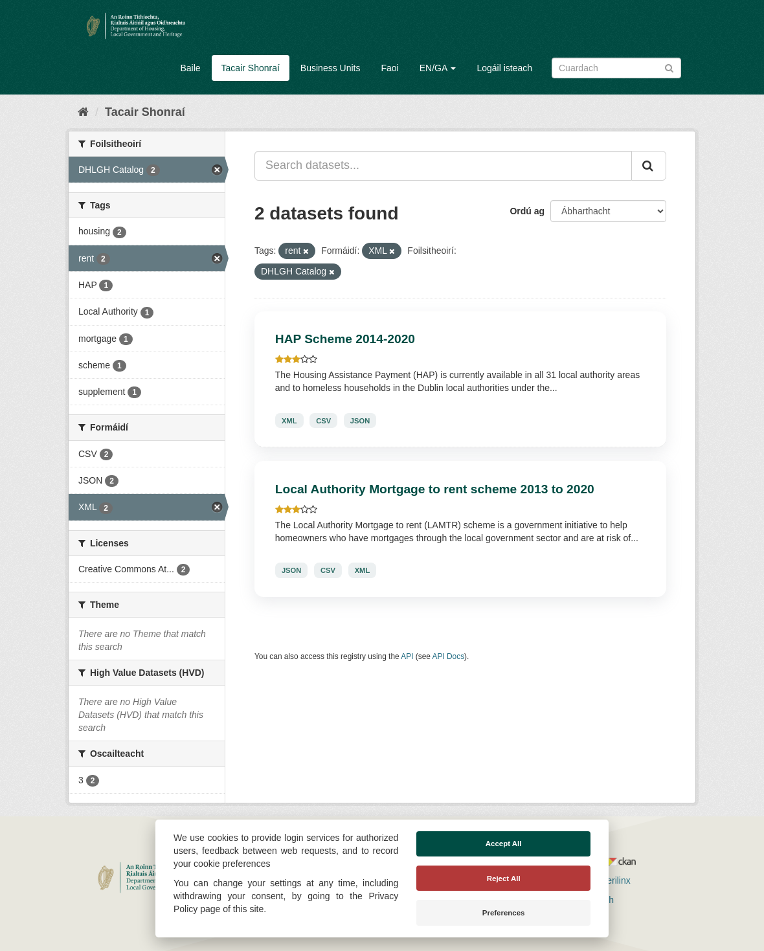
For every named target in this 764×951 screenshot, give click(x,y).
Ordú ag (527, 211)
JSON (360, 420)
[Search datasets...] (443, 166)
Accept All (504, 843)
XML (289, 420)
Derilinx (610, 880)
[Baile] (83, 112)
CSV (323, 420)
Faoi (389, 68)
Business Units (330, 68)
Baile (190, 68)
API (407, 656)
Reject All (504, 878)
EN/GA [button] (438, 68)
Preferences (503, 913)
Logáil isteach (504, 68)
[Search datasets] (616, 68)
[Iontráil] (669, 67)
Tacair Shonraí (250, 68)
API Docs (449, 656)
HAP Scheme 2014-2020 (345, 339)
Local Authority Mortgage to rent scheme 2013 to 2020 (434, 489)
